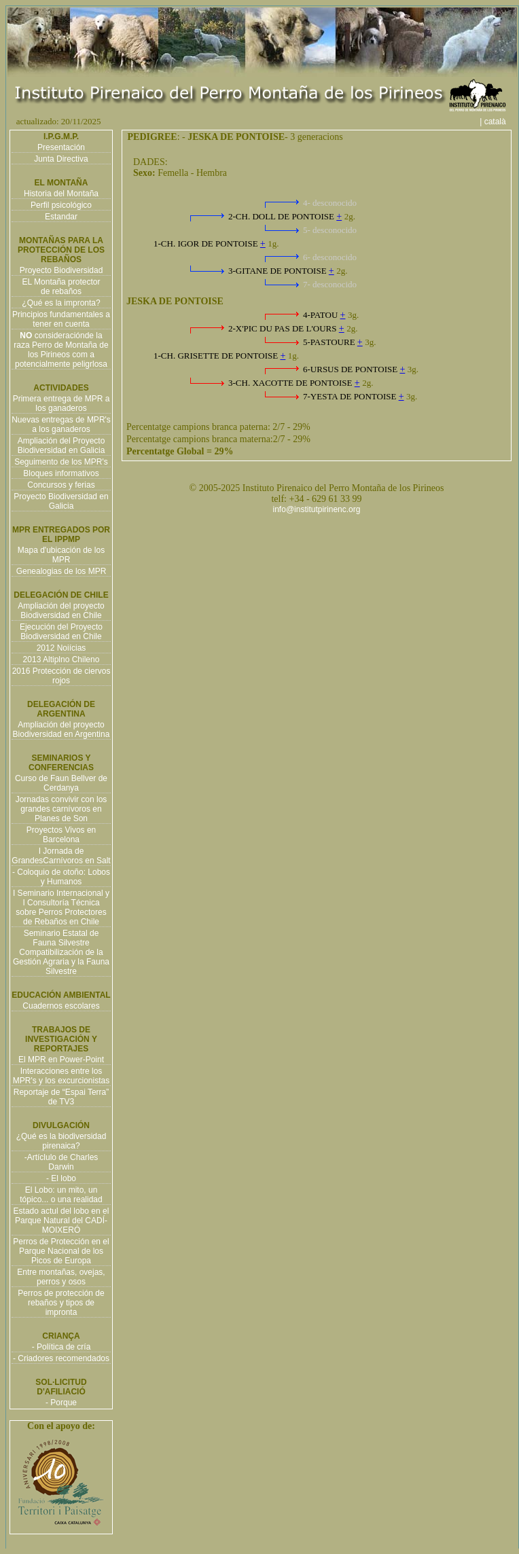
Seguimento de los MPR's (61, 462)
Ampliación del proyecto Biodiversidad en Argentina (61, 729)
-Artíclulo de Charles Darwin (61, 1162)
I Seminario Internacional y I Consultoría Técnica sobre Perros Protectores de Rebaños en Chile (61, 907)
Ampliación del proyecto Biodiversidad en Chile (61, 610)
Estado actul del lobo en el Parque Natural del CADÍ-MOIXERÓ (61, 1220)
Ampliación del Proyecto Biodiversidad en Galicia (61, 445)
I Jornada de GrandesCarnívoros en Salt (61, 855)
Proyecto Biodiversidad (61, 270)
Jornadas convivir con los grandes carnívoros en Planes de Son (61, 809)
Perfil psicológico (61, 205)
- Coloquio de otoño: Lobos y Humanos (61, 876)
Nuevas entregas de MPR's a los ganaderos (61, 424)
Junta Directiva (61, 159)
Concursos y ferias (60, 485)
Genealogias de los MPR (61, 571)
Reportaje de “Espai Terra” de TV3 (61, 1096)
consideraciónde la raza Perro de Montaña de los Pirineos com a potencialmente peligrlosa (61, 350)
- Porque (61, 1402)
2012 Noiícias (61, 648)
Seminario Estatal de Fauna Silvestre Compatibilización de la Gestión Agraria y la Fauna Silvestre (61, 952)
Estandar (61, 216)
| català (497, 121)
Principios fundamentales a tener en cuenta (61, 319)
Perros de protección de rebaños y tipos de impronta (61, 1302)
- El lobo (61, 1178)
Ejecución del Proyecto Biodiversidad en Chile (61, 631)
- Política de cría (61, 1347)
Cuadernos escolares (60, 1006)
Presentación (61, 147)
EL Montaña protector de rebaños (61, 286)
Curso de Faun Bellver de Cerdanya (61, 783)
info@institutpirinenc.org (317, 509)
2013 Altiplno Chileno (61, 659)
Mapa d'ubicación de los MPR (61, 554)
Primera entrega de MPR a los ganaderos (61, 403)
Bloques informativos (61, 473)
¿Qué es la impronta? (61, 303)
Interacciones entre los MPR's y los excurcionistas (61, 1075)
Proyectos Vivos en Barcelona (61, 834)
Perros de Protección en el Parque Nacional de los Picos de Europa (61, 1251)
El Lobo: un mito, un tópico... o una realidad (61, 1194)
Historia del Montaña (61, 193)
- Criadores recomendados (61, 1358)
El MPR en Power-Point (61, 1059)
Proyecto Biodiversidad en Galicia (61, 501)
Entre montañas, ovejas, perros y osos (61, 1276)
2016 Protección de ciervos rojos (61, 675)
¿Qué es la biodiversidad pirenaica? (61, 1141)
